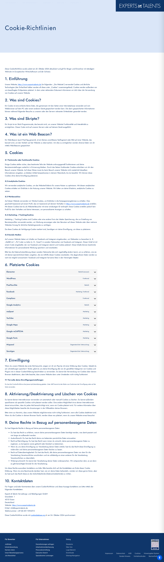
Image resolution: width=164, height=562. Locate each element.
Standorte (75, 5)
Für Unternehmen (30, 5)
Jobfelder (48, 5)
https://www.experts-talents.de (29, 84)
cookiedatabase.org (38, 515)
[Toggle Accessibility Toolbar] (159, 557)
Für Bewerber (11, 5)
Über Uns (61, 5)
